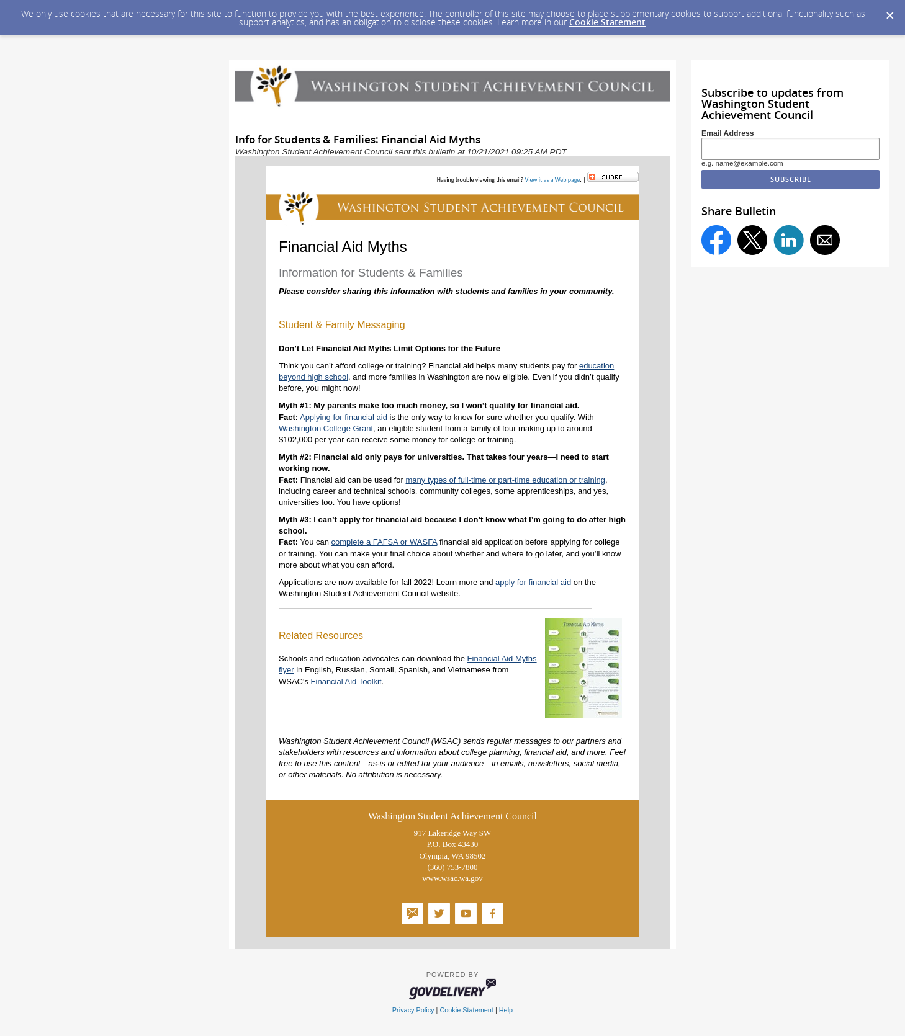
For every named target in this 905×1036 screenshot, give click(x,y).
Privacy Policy (413, 1010)
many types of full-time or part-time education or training (506, 480)
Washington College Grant (326, 428)
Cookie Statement (607, 22)
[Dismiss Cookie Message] (889, 12)
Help (506, 1010)
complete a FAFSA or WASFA (384, 542)
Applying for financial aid (343, 417)
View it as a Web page (552, 180)
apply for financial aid (533, 582)
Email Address (727, 133)
